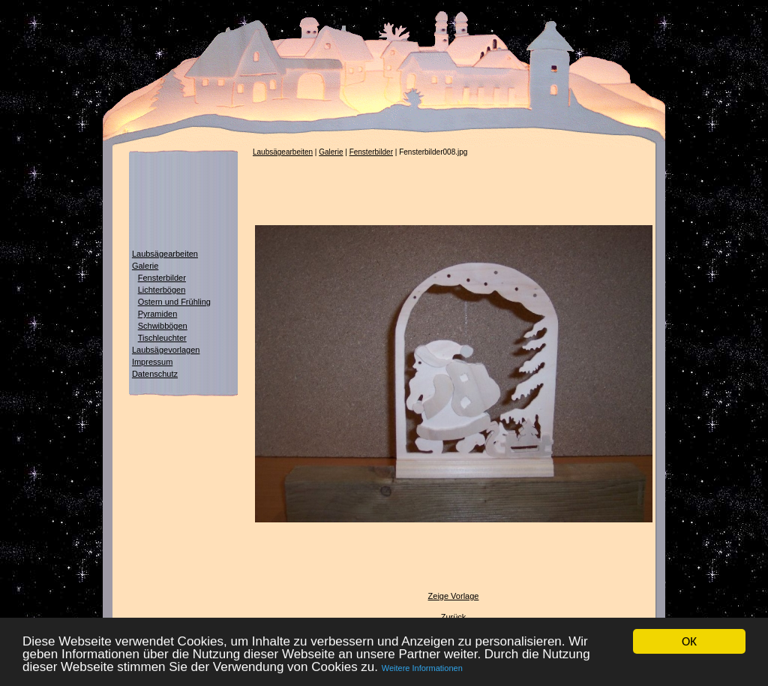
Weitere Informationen (422, 668)
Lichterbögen (162, 289)
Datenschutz (155, 373)
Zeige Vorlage (453, 595)
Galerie (145, 265)
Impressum (152, 361)
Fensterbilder (162, 277)
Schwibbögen (163, 325)
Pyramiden (158, 313)
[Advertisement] (174, 201)
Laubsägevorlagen (166, 349)
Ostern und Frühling (174, 301)
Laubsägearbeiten (165, 253)
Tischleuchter (162, 337)
